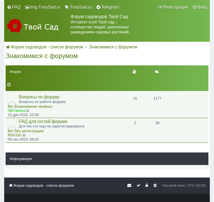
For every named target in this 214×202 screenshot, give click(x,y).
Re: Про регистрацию (26, 131)
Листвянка (16, 111)
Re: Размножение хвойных (30, 106)
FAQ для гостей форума (43, 121)
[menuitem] (14, 7)
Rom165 (14, 135)
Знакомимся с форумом (42, 56)
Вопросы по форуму (39, 97)
